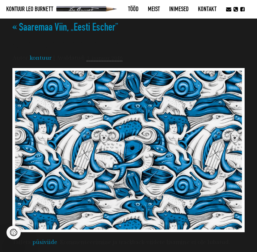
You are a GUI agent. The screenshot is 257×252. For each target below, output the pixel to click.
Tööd (133, 9)
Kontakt (207, 9)
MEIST (154, 9)
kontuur (41, 58)
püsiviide (44, 242)
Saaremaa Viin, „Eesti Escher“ (65, 27)
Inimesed (179, 9)
